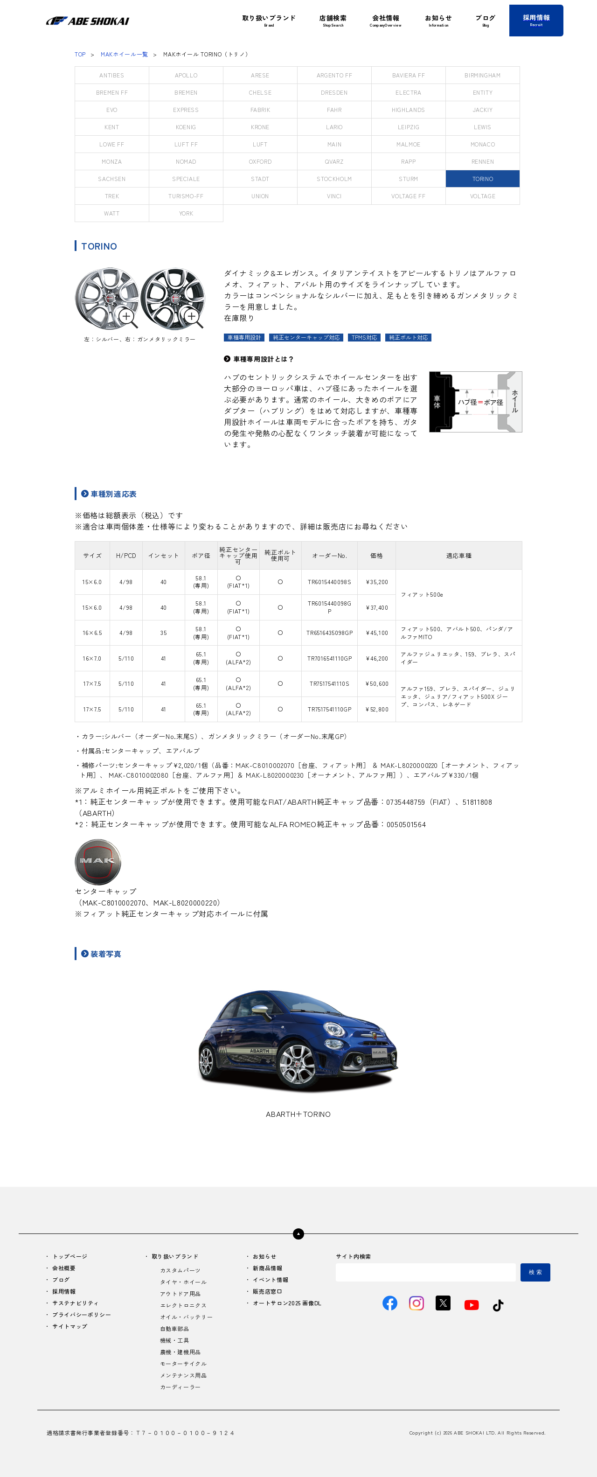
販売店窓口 (267, 1291)
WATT (112, 213)
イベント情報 (270, 1279)
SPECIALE (186, 178)
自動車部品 (174, 1328)
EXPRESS (186, 109)
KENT (111, 127)
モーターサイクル (183, 1363)
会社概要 (64, 1267)
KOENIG (186, 127)
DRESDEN (334, 92)
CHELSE (260, 92)
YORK (186, 213)
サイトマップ (70, 1326)
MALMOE (408, 144)
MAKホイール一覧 (124, 54)
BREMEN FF (112, 92)
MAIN (334, 144)
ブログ (61, 1279)
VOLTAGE (482, 196)
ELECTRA (408, 92)
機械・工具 (174, 1340)
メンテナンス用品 (183, 1375)
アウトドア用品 (180, 1293)
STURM (408, 178)
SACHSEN (111, 178)
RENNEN (483, 161)
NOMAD (186, 161)
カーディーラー (180, 1386)
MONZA (112, 161)
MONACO (483, 144)
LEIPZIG (408, 127)
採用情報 (64, 1291)
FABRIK (260, 109)
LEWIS (483, 127)
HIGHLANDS (408, 109)
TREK (112, 196)
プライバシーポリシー (81, 1314)
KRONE (260, 127)
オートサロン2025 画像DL (287, 1302)
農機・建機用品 (180, 1351)
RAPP (408, 161)
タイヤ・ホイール (183, 1281)
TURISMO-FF (185, 196)
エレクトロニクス (183, 1305)
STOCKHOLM (334, 178)
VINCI (334, 196)
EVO (112, 109)
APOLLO (186, 75)
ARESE (260, 75)
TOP (80, 54)
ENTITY (483, 92)
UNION (260, 196)
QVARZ (334, 161)
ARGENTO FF (334, 75)
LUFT (260, 144)
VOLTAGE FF (408, 196)
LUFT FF (186, 144)
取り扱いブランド (175, 1256)
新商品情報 (267, 1267)
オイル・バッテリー (186, 1316)
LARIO (334, 127)
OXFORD (260, 161)
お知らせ (265, 1256)
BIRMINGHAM (482, 75)
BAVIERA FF (408, 75)
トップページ (70, 1256)
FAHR (334, 109)
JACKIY (483, 109)
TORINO (482, 178)
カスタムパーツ (180, 1270)
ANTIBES (111, 75)
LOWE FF (111, 144)
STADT (260, 178)
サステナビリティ (75, 1302)
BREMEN (186, 92)
